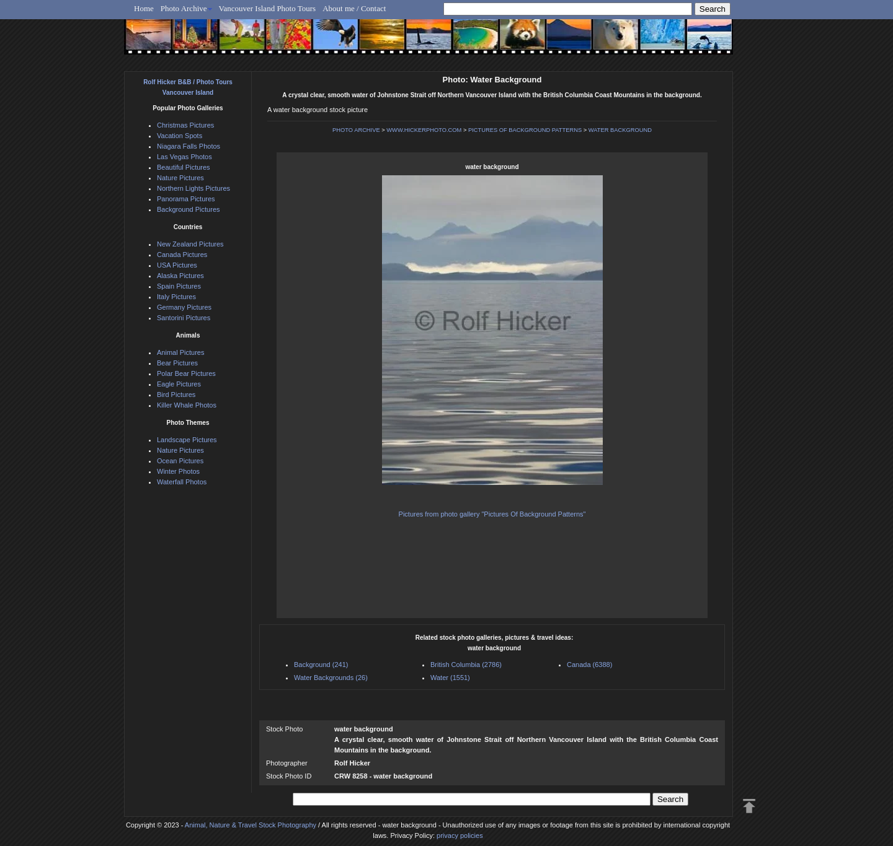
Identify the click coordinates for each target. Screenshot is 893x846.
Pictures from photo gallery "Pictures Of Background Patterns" (492, 514)
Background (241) (321, 664)
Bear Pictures (177, 363)
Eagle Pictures (179, 384)
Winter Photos (178, 471)
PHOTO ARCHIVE (356, 130)
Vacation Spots (179, 135)
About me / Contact (354, 8)
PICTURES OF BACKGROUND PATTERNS (525, 130)
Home (144, 8)
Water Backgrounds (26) (331, 677)
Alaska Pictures (180, 275)
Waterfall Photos (182, 482)
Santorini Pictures (183, 317)
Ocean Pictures (180, 460)
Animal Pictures (180, 352)
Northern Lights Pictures (193, 188)
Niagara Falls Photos (188, 146)
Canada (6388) (589, 664)
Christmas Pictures (185, 125)
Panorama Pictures (186, 199)
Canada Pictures (182, 254)
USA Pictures (177, 265)
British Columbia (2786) (466, 664)
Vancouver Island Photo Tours (267, 8)
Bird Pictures (176, 394)
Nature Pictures (180, 177)
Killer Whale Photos (186, 405)
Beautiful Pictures (183, 167)
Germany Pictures (184, 307)
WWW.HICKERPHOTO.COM (423, 130)
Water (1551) (450, 677)
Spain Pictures (179, 286)
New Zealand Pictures (190, 244)
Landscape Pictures (187, 439)
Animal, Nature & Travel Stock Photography (250, 825)
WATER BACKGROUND (620, 130)
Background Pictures (188, 209)
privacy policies (460, 835)
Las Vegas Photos (184, 156)
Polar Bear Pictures (186, 373)
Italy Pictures (176, 296)
